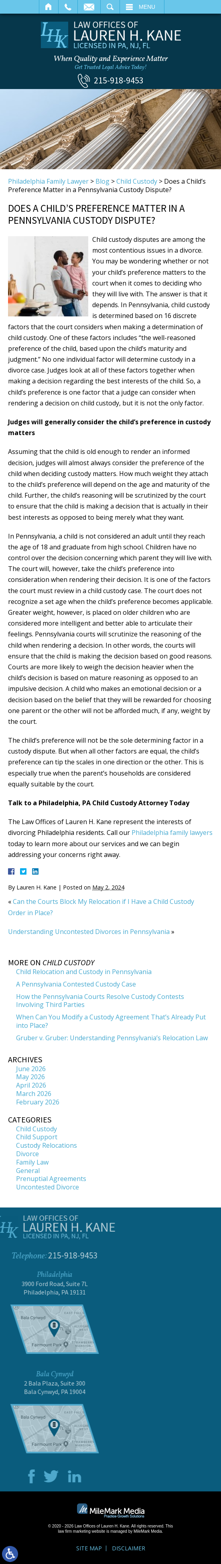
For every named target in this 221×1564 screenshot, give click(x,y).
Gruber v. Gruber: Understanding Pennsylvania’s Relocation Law (112, 1037)
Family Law (32, 1162)
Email (89, 7)
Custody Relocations (46, 1145)
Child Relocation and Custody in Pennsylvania (84, 971)
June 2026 (31, 1068)
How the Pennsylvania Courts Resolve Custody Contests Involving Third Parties (100, 1000)
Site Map (89, 1548)
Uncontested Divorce (47, 1187)
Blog (102, 181)
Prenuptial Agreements (51, 1178)
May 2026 (30, 1076)
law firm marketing (74, 1531)
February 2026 (37, 1102)
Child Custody (136, 181)
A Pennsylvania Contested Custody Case (76, 984)
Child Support (36, 1136)
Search (110, 7)
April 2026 (31, 1085)
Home (48, 7)
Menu (147, 7)
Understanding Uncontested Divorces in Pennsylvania (89, 931)
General (28, 1170)
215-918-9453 (119, 80)
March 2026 (33, 1093)
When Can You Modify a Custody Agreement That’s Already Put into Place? (111, 1021)
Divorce (27, 1153)
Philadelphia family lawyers (172, 832)
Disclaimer (128, 1548)
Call (68, 7)
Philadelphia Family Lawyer (48, 181)
